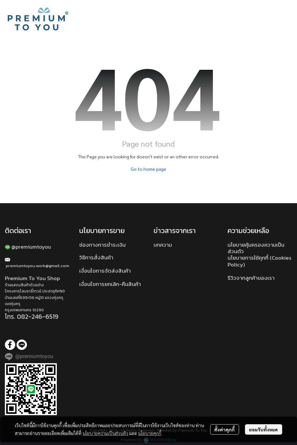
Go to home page (148, 169)
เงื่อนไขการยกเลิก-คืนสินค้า (110, 284)
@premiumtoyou (31, 247)
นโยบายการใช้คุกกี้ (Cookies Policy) (259, 260)
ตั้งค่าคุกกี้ (224, 429)
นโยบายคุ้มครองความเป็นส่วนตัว (256, 248)
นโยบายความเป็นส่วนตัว (105, 433)
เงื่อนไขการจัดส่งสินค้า (105, 270)
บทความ (163, 245)
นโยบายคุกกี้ (149, 433)
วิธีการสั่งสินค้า (96, 257)
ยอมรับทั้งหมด (263, 429)
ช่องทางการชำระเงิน (102, 245)
